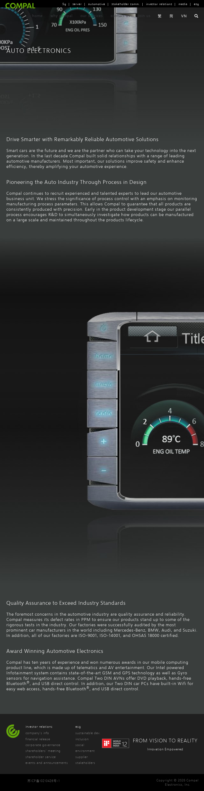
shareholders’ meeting (43, 751)
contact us (120, 25)
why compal (61, 25)
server (77, 4)
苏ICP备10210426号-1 (43, 781)
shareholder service (41, 757)
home (37, 25)
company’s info (37, 733)
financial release (38, 739)
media (183, 4)
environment (85, 751)
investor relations (159, 4)
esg (196, 4)
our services (91, 25)
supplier (81, 757)
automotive (96, 4)
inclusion (82, 739)
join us (144, 25)
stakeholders (85, 763)
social (79, 745)
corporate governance (43, 745)
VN (184, 25)
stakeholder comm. (126, 4)
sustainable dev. (88, 733)
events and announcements (47, 763)
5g (64, 4)
